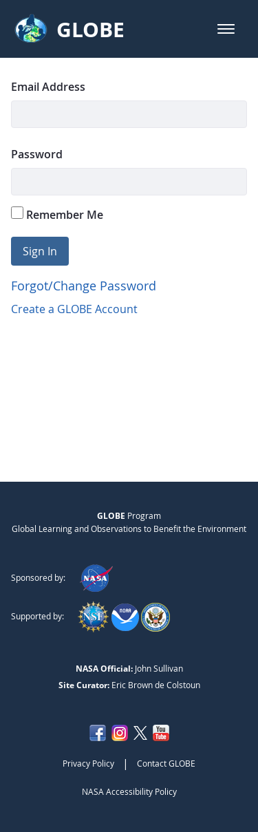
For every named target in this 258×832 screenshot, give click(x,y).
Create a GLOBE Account (74, 309)
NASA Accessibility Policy (129, 791)
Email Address (48, 86)
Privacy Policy (88, 763)
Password (37, 154)
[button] (226, 29)
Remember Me (57, 214)
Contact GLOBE (166, 763)
